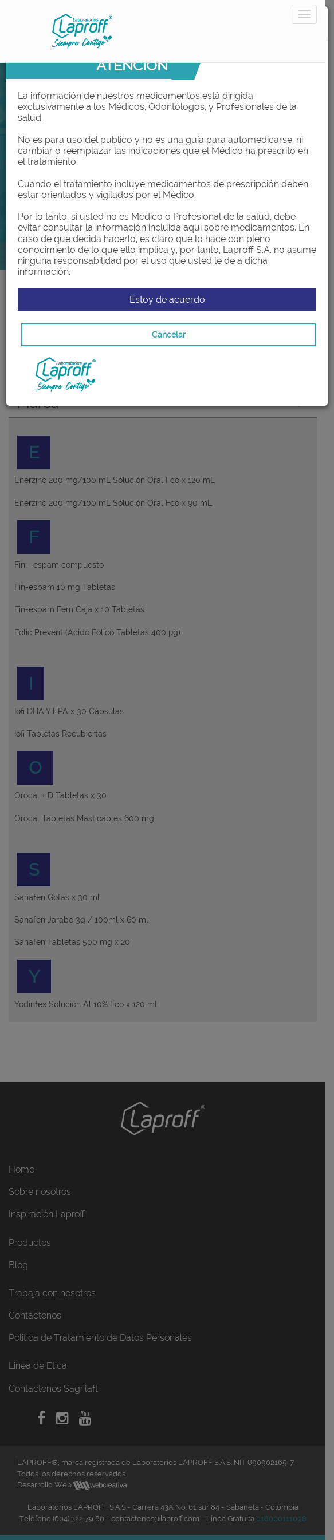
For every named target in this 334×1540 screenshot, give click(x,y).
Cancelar (169, 334)
